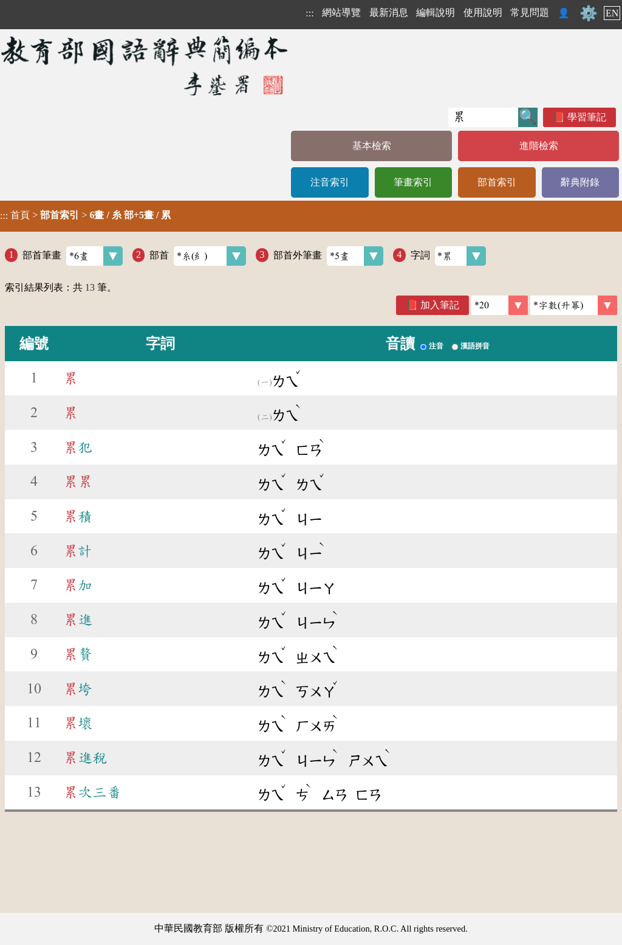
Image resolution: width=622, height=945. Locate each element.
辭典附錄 (580, 182)
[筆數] (499, 305)
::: (309, 13)
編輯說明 (435, 12)
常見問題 (529, 12)
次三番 (92, 792)
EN (612, 13)
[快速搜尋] (483, 117)
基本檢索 (371, 145)
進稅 (85, 757)
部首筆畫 (72, 256)
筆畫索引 (413, 182)
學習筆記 (586, 117)
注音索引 (329, 182)
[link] (573, 305)
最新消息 (388, 12)
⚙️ (588, 13)
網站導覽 (341, 12)
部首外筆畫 (328, 256)
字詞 (449, 256)
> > (85, 215)
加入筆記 (439, 305)
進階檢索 (538, 145)
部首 (197, 256)
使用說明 (482, 12)
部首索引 (496, 182)
